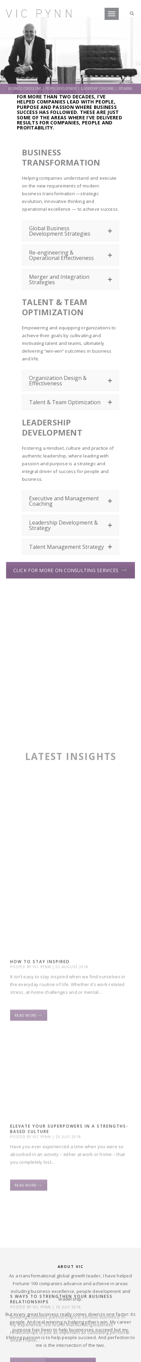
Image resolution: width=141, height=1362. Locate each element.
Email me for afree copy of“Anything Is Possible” (71, 1184)
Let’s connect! (70, 1291)
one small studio (65, 1353)
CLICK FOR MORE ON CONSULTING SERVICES (70, 570)
